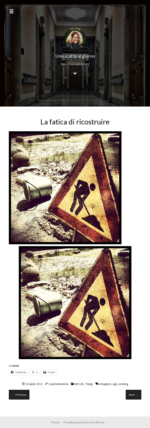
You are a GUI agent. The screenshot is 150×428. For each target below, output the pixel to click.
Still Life (79, 384)
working (123, 384)
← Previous (19, 394)
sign (114, 384)
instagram (105, 384)
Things (89, 384)
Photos (55, 422)
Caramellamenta (58, 384)
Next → (133, 394)
